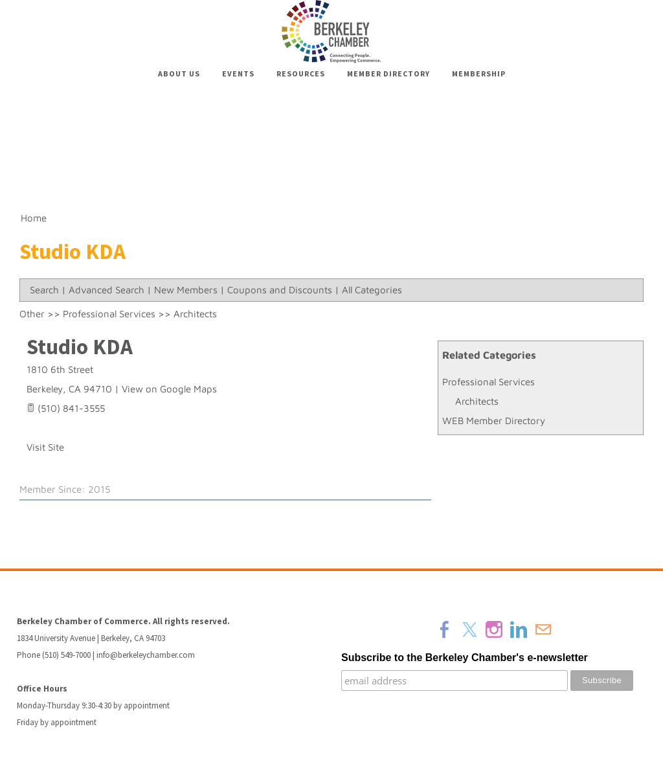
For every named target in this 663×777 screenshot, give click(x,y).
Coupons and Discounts (279, 289)
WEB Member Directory (493, 420)
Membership (479, 73)
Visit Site (45, 447)
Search (44, 289)
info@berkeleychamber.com (145, 654)
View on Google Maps (169, 388)
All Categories (372, 289)
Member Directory (388, 73)
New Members (186, 289)
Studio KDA (80, 346)
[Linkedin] (518, 629)
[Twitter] (469, 629)
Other (32, 313)
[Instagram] (494, 629)
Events (238, 73)
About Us (179, 73)
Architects (477, 401)
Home (34, 217)
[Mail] (543, 629)
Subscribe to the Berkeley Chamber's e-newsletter (464, 657)
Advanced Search (106, 289)
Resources (300, 73)
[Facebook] (444, 629)
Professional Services (488, 381)
